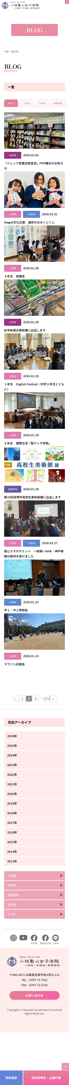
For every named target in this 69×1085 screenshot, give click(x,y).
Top (6, 51)
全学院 (11, 957)
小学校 (26, 103)
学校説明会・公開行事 (46, 1078)
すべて (11, 103)
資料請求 (11, 1078)
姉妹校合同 (45, 992)
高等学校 (58, 103)
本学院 (34, 992)
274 (47, 751)
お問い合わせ (34, 1048)
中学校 (42, 103)
